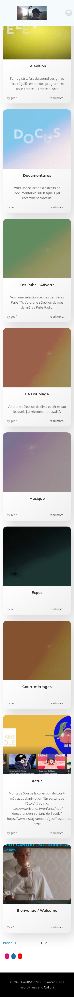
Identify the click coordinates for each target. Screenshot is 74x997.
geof (14, 98)
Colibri (49, 987)
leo (13, 927)
